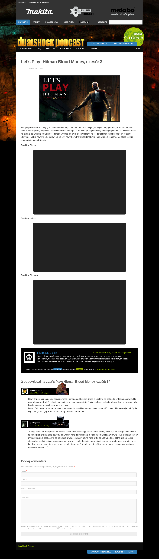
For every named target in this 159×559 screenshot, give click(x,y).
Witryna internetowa (28, 488)
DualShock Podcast (26, 546)
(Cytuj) (46, 393)
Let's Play (57, 369)
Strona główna (25, 48)
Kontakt (93, 48)
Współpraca (65, 48)
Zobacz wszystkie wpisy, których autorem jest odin (113, 353)
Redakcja (50, 48)
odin (41, 69)
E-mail (24, 480)
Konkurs (80, 48)
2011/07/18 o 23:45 (37, 393)
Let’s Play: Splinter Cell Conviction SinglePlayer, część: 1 (100, 45)
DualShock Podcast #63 (123, 43)
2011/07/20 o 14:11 (37, 426)
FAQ (39, 48)
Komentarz (25, 497)
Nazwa (24, 471)
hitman (79, 369)
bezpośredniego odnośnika (106, 369)
